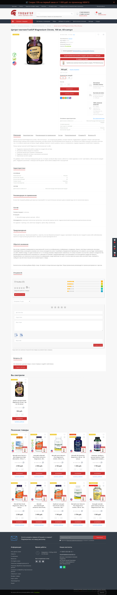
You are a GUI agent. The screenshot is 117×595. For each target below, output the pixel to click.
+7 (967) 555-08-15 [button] (66, 552)
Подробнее (37, 592)
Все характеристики (98, 118)
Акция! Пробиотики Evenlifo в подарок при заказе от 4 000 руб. (82, 55)
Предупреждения (70, 135)
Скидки (98, 21)
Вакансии (13, 558)
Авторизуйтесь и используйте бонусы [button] (83, 51)
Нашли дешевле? (74, 69)
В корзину (70, 89)
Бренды (91, 21)
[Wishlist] (98, 34)
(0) (74, 34)
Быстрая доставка (97, 93)
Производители (15, 581)
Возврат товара (15, 576)
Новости (13, 554)
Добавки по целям (65, 21)
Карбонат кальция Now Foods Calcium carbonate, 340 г (58, 505)
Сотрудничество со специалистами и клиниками (71, 6)
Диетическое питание (79, 21)
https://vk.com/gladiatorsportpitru (36, 561)
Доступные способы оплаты (97, 83)
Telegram (61, 567)
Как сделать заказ (16, 551)
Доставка (14, 6)
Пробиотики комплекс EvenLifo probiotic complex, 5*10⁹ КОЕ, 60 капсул (85, 63)
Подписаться (100, 537)
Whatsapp (64, 567)
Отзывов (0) (82, 135)
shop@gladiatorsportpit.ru (67, 554)
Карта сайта (14, 578)
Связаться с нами (16, 574)
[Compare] (103, 34)
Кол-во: (62, 82)
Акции (38, 25)
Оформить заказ (102, 14)
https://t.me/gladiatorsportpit (43, 561)
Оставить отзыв (98, 345)
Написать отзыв (19, 294)
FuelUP (70, 38)
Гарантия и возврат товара (32, 6)
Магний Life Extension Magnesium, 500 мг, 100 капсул (78, 457)
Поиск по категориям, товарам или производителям (49, 16)
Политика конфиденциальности (74, 540)
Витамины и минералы (43, 21)
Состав (60, 135)
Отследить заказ (53, 6)
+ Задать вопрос (20, 367)
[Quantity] (65, 84)
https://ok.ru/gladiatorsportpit (39, 561)
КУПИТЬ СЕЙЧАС (70, 93)
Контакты (44, 6)
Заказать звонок (83, 15)
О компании (14, 556)
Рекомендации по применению (46, 135)
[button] (114, 254)
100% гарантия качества (96, 103)
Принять (102, 592)
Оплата (21, 6)
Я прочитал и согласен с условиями (77, 540)
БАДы (54, 21)
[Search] (72, 13)
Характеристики (28, 135)
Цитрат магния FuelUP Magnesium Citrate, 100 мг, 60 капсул (19, 402)
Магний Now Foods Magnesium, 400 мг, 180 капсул (19, 505)
